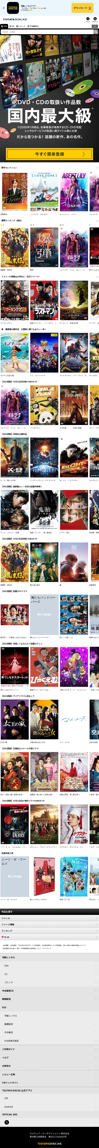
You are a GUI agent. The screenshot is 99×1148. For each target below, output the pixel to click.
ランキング (49, 931)
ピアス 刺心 (65, 533)
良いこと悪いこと (66, 637)
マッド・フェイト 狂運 (9, 533)
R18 (94, 26)
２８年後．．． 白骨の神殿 (70, 428)
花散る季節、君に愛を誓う (70, 795)
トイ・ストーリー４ (37, 375)
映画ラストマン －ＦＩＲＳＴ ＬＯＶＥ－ (47, 323)
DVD (5, 26)
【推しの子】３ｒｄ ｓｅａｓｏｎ (73, 690)
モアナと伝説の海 (7, 375)
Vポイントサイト (10, 1082)
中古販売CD (34, 26)
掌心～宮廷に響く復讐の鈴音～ (12, 795)
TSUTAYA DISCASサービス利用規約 (29, 945)
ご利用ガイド (8, 1049)
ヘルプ (5, 1057)
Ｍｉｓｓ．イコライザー (69, 480)
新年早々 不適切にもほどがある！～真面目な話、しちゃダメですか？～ (28, 637)
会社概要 (5, 945)
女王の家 (3, 742)
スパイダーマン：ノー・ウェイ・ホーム (75, 375)
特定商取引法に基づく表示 (11, 948)
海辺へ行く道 (65, 899)
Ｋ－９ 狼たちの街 (8, 480)
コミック (22, 26)
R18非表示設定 (11, 1040)
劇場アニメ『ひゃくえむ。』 (41, 690)
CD (13, 26)
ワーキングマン (6, 323)
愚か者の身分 (35, 585)
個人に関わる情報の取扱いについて (74, 945)
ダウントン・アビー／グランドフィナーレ (46, 847)
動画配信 (6, 998)
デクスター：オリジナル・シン (71, 847)
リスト (88, 21)
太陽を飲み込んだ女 (37, 742)
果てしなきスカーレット (9, 690)
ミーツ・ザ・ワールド (8, 899)
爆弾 (31, 270)
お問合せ (6, 1065)
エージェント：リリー (68, 214)
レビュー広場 (8, 1074)
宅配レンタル (10, 1015)
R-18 (49, 937)
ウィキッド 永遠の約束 (69, 323)
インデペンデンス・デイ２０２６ (42, 480)
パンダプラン (35, 428)
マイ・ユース (65, 742)
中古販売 (8, 1032)
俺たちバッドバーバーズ (39, 637)
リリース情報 (49, 924)
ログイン (95, 21)
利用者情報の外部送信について (31, 948)
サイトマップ (47, 948)
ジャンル (49, 918)
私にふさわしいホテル (38, 899)
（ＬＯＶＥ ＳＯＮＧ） (39, 214)
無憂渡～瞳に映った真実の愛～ (42, 795)
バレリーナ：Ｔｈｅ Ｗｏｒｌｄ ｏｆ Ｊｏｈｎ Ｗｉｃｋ (24, 428)
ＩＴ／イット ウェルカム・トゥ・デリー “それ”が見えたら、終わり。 (27, 847)
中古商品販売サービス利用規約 (52, 945)
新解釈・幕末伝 (6, 270)
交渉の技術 (93, 742)
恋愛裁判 (3, 214)
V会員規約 (13, 945)
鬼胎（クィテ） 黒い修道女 (41, 533)
